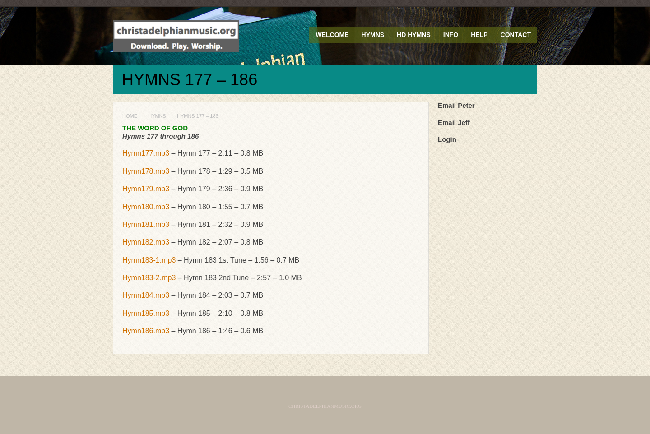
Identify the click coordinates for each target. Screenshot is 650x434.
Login (447, 139)
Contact (516, 34)
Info (450, 34)
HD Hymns (414, 34)
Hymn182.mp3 (145, 242)
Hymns (373, 34)
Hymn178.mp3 (145, 171)
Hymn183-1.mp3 (149, 260)
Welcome (332, 34)
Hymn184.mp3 (145, 295)
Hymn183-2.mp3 (149, 278)
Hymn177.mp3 (145, 153)
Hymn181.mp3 (145, 224)
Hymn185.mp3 (145, 313)
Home (129, 116)
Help (479, 34)
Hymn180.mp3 (145, 207)
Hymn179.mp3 (145, 189)
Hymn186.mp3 (145, 331)
